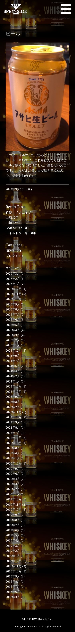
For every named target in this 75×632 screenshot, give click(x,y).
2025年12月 (14, 289)
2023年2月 (13, 407)
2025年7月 (13, 314)
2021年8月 (13, 448)
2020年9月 (13, 468)
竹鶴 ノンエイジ (18, 212)
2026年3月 (13, 273)
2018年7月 (13, 586)
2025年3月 (13, 335)
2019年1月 (13, 556)
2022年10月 (14, 417)
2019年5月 (13, 535)
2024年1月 (13, 381)
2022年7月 (13, 432)
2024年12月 (14, 350)
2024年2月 (13, 376)
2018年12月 (14, 561)
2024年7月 (13, 360)
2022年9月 (13, 422)
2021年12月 (14, 437)
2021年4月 (13, 453)
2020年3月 (13, 484)
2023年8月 (13, 402)
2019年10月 (14, 509)
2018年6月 (13, 591)
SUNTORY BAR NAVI (37, 619)
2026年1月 (13, 283)
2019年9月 (13, 514)
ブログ (10, 256)
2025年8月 (13, 309)
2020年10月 (14, 463)
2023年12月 (14, 386)
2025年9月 (13, 304)
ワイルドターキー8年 (21, 233)
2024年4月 (13, 371)
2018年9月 (13, 576)
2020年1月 (13, 494)
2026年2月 (13, 278)
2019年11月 (13, 504)
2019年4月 (13, 540)
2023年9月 (13, 396)
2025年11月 (13, 294)
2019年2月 (13, 550)
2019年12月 (14, 499)
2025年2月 (13, 340)
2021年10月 (14, 443)
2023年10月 (14, 391)
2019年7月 (13, 525)
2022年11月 (13, 412)
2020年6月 (13, 473)
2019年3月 (13, 545)
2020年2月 (13, 489)
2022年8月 (13, 427)
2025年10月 (14, 299)
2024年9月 (13, 355)
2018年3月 (13, 597)
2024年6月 (13, 366)
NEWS (10, 250)
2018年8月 (13, 581)
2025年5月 (13, 325)
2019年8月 (13, 520)
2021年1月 (13, 458)
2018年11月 (13, 566)
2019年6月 (13, 530)
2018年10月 (14, 571)
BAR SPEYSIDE (17, 227)
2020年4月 (13, 479)
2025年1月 (13, 345)
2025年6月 (13, 319)
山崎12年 (12, 217)
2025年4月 (13, 330)
